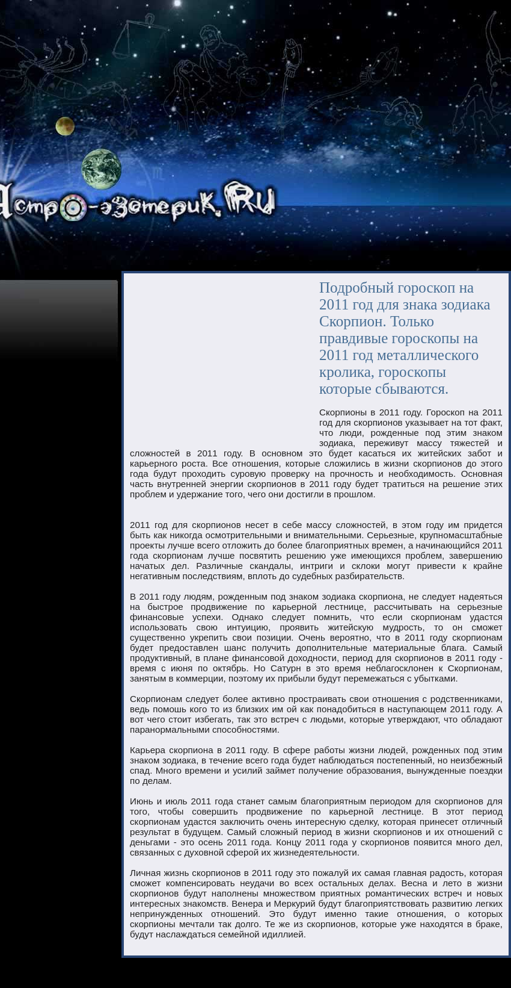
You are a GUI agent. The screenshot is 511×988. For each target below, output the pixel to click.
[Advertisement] (209, 360)
